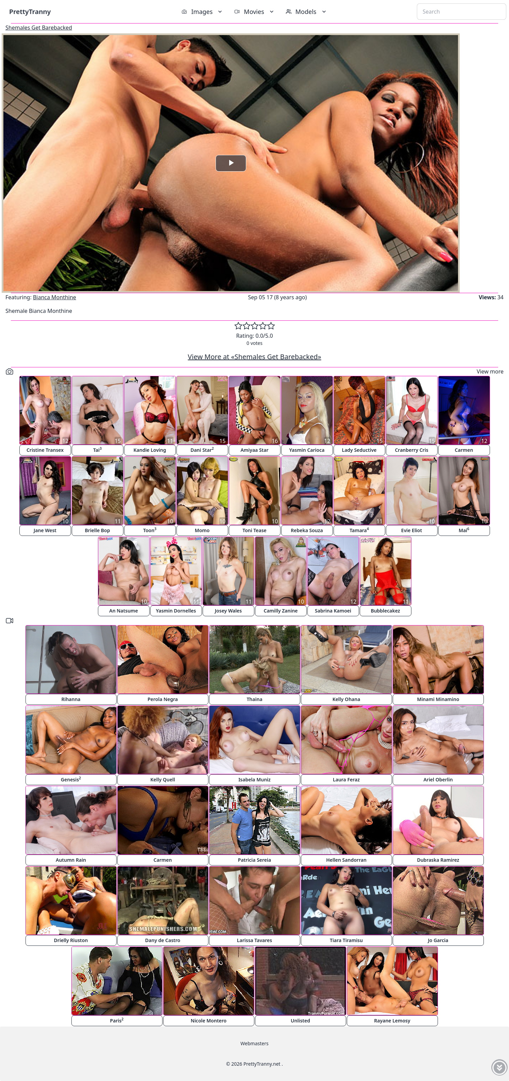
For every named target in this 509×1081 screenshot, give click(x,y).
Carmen (464, 450)
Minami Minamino (438, 699)
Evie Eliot (411, 530)
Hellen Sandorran (346, 860)
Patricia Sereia (254, 860)
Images (202, 11)
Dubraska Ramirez (438, 860)
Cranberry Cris (411, 450)
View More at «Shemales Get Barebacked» (254, 356)
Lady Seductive (359, 450)
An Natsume (123, 610)
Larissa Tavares (254, 940)
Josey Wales (228, 610)
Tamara (359, 530)
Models (306, 11)
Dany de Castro (162, 940)
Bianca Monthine (54, 297)
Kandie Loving (149, 450)
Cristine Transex (45, 450)
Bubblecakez (385, 610)
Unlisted (300, 1020)
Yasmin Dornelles (176, 610)
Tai (97, 449)
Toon (149, 530)
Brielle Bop (97, 530)
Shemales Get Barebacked (38, 27)
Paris (117, 1020)
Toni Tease (254, 530)
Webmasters (254, 1043)
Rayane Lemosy (392, 1020)
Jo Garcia (438, 940)
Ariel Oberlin (438, 779)
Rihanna (70, 699)
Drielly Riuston (71, 940)
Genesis (71, 779)
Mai (464, 530)
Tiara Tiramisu (346, 940)
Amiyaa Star (254, 450)
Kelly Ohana (346, 699)
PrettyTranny (30, 11)
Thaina (254, 699)
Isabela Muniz (254, 779)
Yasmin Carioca (307, 450)
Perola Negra (163, 699)
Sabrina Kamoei (333, 610)
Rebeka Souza (307, 530)
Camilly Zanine (281, 610)
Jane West (45, 530)
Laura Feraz (346, 779)
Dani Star (202, 449)
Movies (254, 11)
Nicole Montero (208, 1020)
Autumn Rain (71, 860)
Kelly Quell (162, 779)
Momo (202, 530)
